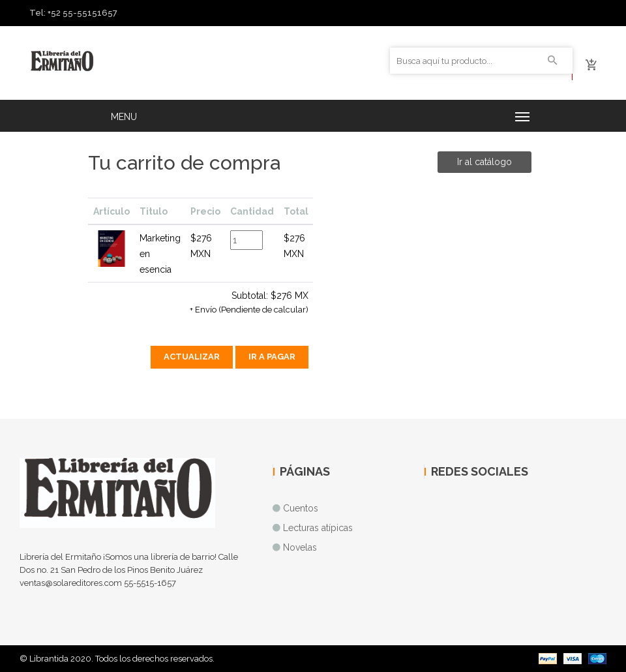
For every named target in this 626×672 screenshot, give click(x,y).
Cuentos (300, 508)
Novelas (300, 547)
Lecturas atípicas (318, 528)
